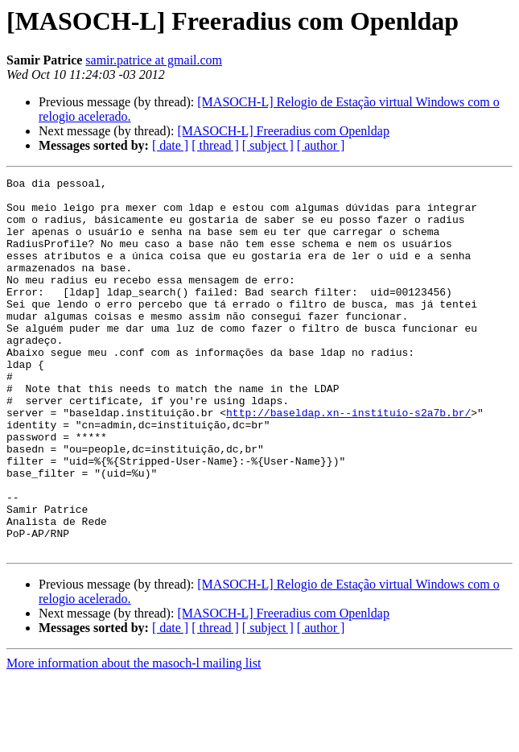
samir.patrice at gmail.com (153, 60)
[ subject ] (268, 145)
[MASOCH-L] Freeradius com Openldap (283, 131)
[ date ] (170, 145)
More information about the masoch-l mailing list (133, 738)
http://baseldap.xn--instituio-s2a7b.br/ (348, 460)
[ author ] (321, 145)
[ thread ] (215, 145)
